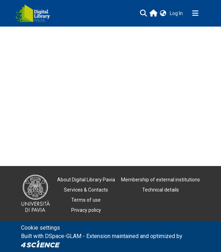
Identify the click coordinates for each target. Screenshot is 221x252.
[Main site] (153, 13)
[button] (163, 13)
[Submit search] (143, 13)
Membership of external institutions (160, 179)
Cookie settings (40, 227)
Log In (177, 13)
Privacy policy (86, 210)
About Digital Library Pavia (86, 179)
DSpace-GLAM (63, 236)
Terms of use (86, 200)
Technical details (160, 190)
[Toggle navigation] (195, 13)
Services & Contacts (86, 190)
